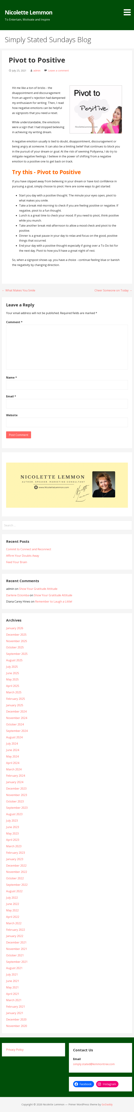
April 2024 (12, 763)
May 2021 (12, 987)
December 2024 (16, 711)
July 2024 (12, 743)
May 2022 (12, 910)
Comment (14, 322)
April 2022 (12, 917)
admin (36, 70)
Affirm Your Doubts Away (22, 556)
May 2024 (12, 756)
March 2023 (13, 846)
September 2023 (17, 808)
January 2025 (14, 705)
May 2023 (12, 833)
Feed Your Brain (16, 562)
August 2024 (14, 737)
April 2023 (12, 840)
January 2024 (14, 782)
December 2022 (16, 865)
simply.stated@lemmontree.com (94, 1064)
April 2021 (12, 994)
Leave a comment (58, 70)
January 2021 (14, 1013)
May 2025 (12, 679)
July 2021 (12, 974)
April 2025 (12, 686)
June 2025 (12, 673)
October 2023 (15, 801)
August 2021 (14, 968)
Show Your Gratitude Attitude (38, 589)
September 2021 (17, 962)
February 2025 (15, 699)
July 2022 (12, 898)
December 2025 (16, 635)
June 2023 (12, 827)
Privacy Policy (15, 1050)
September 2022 (17, 885)
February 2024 (15, 776)
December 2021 (16, 942)
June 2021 (12, 981)
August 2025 (14, 660)
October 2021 (15, 955)
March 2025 (13, 692)
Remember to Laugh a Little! (53, 601)
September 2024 (17, 731)
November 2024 (16, 718)
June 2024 (12, 750)
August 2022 (14, 891)
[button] (128, 8)
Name (11, 377)
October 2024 (15, 724)
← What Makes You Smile (18, 290)
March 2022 (13, 923)
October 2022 (15, 878)
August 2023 (14, 814)
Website (12, 415)
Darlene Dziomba (17, 595)
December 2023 (16, 788)
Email (11, 396)
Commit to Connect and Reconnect (28, 549)
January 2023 (14, 859)
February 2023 (15, 853)
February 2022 (15, 930)
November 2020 (16, 1026)
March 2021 (13, 1000)
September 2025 (17, 654)
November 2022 (16, 872)
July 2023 (12, 820)
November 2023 (16, 795)
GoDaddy (107, 1104)
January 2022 (14, 936)
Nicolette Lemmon (29, 12)
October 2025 (15, 647)
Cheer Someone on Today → (113, 290)
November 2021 (16, 949)
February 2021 (15, 1006)
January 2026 (14, 628)
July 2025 (12, 667)
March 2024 (13, 769)
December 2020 (16, 1019)
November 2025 (16, 641)
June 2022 (12, 904)
